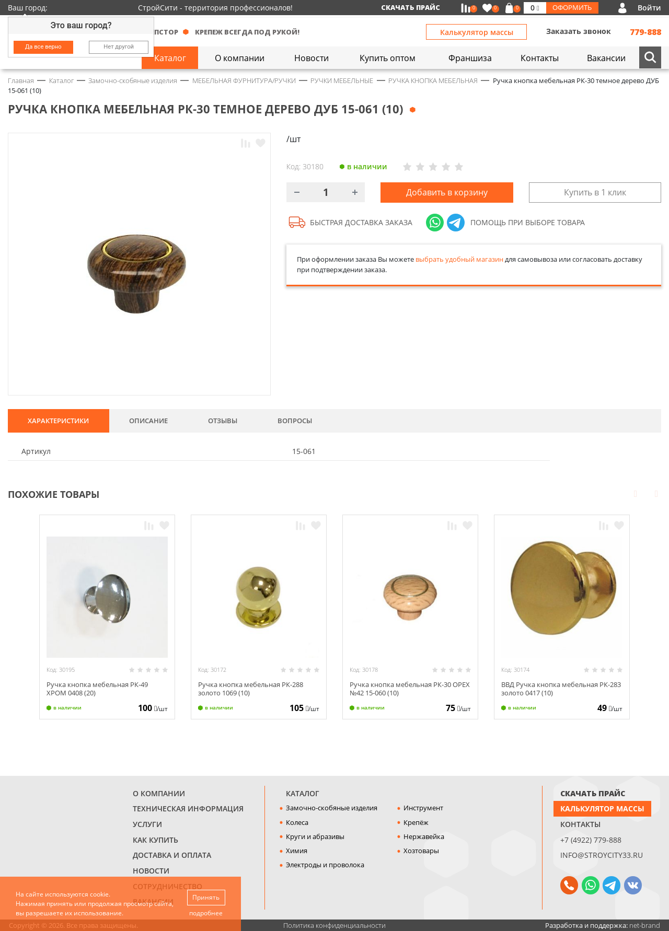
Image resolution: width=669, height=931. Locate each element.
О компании (159, 793)
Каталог (302, 793)
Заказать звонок (578, 31)
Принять (206, 897)
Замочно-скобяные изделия (331, 807)
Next (656, 493)
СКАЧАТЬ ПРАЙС (592, 793)
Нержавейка (423, 836)
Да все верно (43, 46)
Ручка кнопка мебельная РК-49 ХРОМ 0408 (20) (97, 688)
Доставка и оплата (172, 855)
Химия (296, 850)
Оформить (572, 7)
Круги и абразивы (315, 836)
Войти (649, 8)
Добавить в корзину (447, 192)
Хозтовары (421, 850)
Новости (151, 871)
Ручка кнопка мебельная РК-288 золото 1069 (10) (250, 688)
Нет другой (118, 46)
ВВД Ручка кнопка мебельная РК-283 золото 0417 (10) (561, 688)
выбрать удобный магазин (459, 259)
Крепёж (416, 822)
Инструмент (423, 807)
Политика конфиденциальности (334, 925)
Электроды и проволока (325, 864)
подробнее (206, 913)
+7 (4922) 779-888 (590, 840)
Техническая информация (188, 808)
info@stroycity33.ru (601, 855)
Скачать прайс (410, 7)
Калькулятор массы (476, 32)
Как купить (155, 840)
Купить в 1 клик (595, 192)
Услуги (147, 824)
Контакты (580, 824)
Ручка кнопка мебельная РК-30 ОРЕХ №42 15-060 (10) (410, 688)
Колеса (297, 822)
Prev (635, 493)
